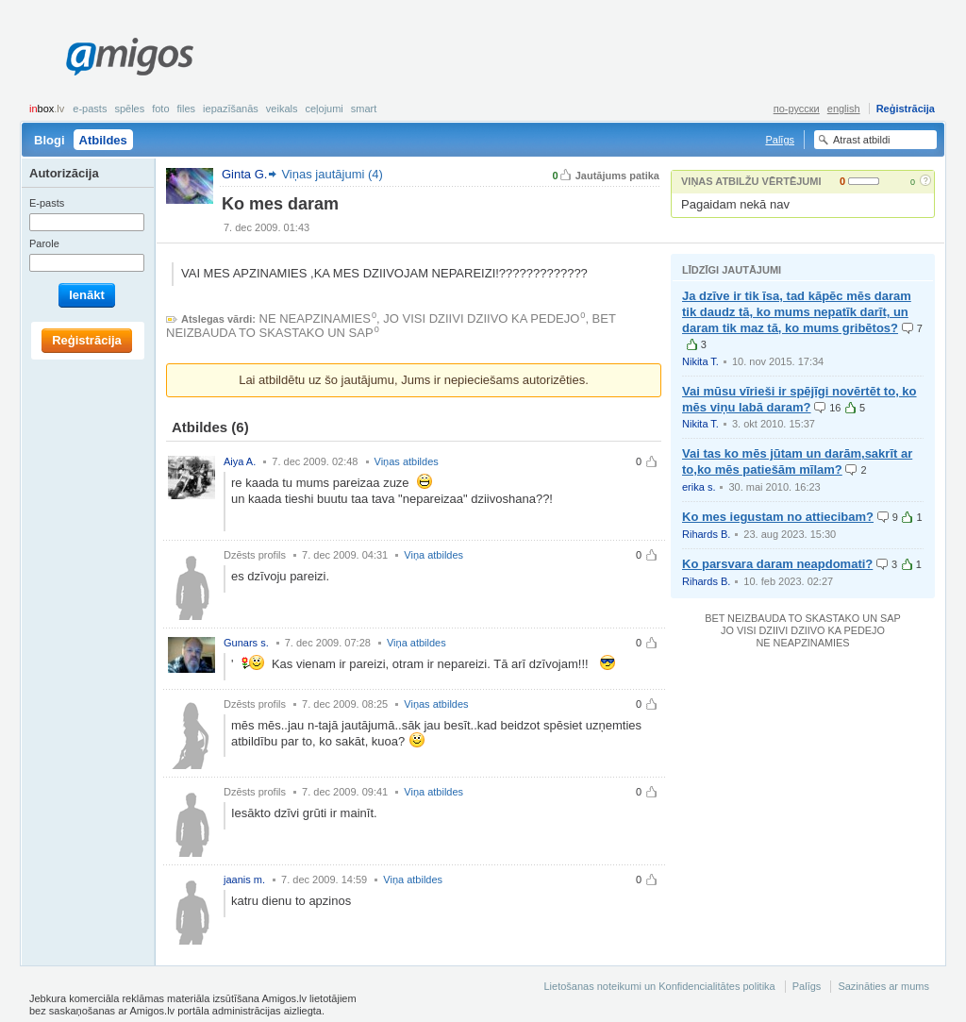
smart (364, 108)
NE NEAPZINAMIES (315, 318)
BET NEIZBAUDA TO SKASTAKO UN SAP (803, 618)
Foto (160, 108)
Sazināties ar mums (883, 986)
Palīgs (779, 139)
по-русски (797, 108)
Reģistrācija (905, 108)
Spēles (129, 108)
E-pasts (90, 108)
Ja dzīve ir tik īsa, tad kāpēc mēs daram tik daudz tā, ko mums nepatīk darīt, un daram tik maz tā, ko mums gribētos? (796, 312)
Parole (44, 243)
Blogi (49, 140)
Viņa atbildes (433, 555)
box (46, 108)
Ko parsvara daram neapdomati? (777, 564)
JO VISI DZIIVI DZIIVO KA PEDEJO (481, 318)
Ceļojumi (323, 108)
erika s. (698, 487)
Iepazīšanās (230, 108)
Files (186, 108)
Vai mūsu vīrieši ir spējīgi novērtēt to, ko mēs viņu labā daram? (799, 399)
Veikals (282, 108)
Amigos (129, 56)
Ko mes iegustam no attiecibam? (778, 517)
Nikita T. (700, 361)
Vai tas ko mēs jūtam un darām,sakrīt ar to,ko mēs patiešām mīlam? (797, 461)
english (843, 108)
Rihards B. (706, 534)
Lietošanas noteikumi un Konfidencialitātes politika (658, 986)
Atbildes (103, 140)
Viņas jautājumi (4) (331, 174)
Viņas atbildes (407, 461)
